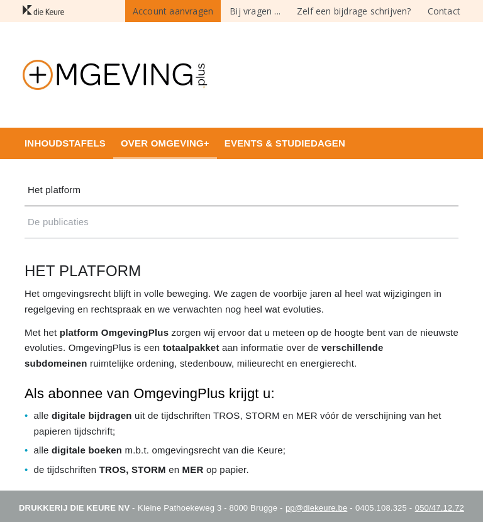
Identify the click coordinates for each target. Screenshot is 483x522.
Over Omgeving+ (165, 143)
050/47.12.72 (439, 508)
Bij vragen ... (255, 11)
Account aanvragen (173, 11)
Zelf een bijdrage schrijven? (354, 11)
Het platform (54, 189)
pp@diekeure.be (316, 508)
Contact (444, 11)
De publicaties (58, 221)
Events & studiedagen (285, 143)
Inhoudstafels (65, 143)
